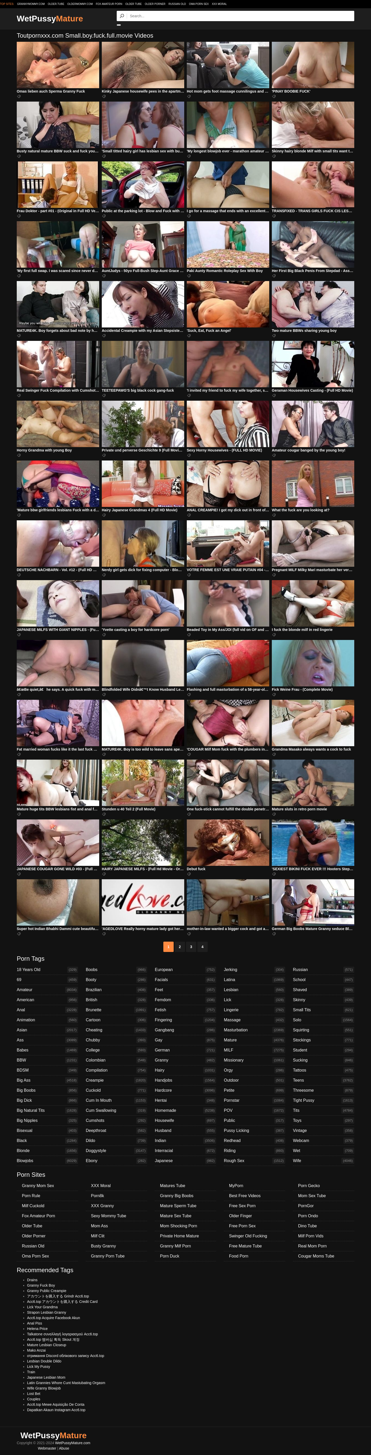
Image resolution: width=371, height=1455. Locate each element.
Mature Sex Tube (175, 1216)
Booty (116, 980)
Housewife (185, 1120)
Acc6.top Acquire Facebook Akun (53, 1318)
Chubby (116, 1040)
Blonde (47, 1151)
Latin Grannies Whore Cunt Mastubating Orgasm (66, 1383)
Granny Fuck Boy (41, 1285)
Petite (254, 1090)
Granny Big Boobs (176, 1196)
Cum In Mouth (116, 1100)
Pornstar (254, 1100)
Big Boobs (47, 1090)
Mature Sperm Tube (178, 1206)
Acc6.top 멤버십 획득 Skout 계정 (53, 1339)
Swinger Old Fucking (248, 1236)
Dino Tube (307, 1226)
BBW (47, 1060)
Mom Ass (99, 1226)
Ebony (116, 1161)
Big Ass (47, 1080)
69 (47, 980)
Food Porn (238, 1256)
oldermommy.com (80, 4)
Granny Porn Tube (108, 1256)
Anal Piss (34, 1323)
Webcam (323, 1141)
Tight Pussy (323, 1100)
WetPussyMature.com (72, 1443)
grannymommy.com (31, 4)
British (116, 1000)
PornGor (306, 1206)
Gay (185, 1040)
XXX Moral (219, 4)
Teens (323, 1080)
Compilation (116, 1070)
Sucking (323, 1060)
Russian (323, 970)
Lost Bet (33, 1394)
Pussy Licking (254, 1131)
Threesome (323, 1090)
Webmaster (47, 1448)
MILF (254, 1050)
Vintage (323, 1131)
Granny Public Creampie (46, 1291)
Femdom (185, 1000)
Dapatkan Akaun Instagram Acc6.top (56, 1410)
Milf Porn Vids (310, 1236)
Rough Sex (254, 1161)
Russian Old (177, 4)
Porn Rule (31, 1196)
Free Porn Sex (242, 1226)
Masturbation (254, 1030)
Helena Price (37, 1329)
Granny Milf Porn (175, 1246)
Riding (254, 1151)
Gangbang (185, 1030)
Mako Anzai (36, 1350)
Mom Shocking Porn (178, 1226)
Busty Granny (103, 1246)
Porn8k (97, 1196)
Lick (254, 1000)
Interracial (185, 1151)
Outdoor (254, 1080)
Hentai (185, 1100)
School (323, 980)
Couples (33, 1399)
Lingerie (254, 1010)
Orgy (254, 1070)
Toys (323, 1120)
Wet (323, 1151)
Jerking (254, 970)
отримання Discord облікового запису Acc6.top (65, 1356)
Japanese (185, 1161)
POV (254, 1110)
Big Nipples (47, 1120)
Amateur (47, 990)
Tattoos (323, 1070)
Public (254, 1120)
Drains (32, 1280)
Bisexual (47, 1131)
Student (323, 1050)
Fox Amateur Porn (109, 4)
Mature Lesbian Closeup (46, 1345)
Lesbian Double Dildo (44, 1361)
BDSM (47, 1070)
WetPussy (50, 18)
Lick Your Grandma (42, 1307)
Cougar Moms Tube (316, 1256)
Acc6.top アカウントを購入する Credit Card (62, 1302)
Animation (47, 1020)
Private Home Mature (179, 1236)
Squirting (323, 1030)
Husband (185, 1131)
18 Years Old (47, 970)
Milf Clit (97, 1236)
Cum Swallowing (116, 1110)
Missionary (254, 1060)
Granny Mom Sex (38, 1185)
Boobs (116, 970)
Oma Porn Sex (199, 4)
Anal (47, 1010)
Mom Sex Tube (312, 1196)
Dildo (116, 1141)
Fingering (185, 1020)
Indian (185, 1141)
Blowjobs (47, 1161)
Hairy (185, 1070)
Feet (185, 990)
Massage (254, 1020)
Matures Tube (172, 1185)
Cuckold (116, 1090)
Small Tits (323, 1010)
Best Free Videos (244, 1196)
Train (31, 1372)
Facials (185, 980)
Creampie (116, 1080)
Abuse (64, 1448)
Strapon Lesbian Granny (46, 1312)
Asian (47, 1030)
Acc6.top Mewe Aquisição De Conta (56, 1404)
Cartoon (116, 1020)
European (185, 970)
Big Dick (47, 1100)
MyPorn (236, 1185)
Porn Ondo (308, 1216)
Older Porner (155, 4)
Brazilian (116, 990)
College (116, 1050)
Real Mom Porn (312, 1246)
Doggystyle (116, 1151)
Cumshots (116, 1120)
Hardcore (185, 1090)
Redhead (254, 1141)
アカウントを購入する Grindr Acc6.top (58, 1296)
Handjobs (185, 1080)
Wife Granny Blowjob (44, 1388)
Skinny (323, 1000)
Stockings (323, 1040)
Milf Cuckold (33, 1206)
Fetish (185, 1010)
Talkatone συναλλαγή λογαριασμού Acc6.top (62, 1334)
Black (47, 1141)
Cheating (116, 1030)
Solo (323, 1020)
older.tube (56, 4)
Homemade (185, 1110)
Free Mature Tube (245, 1246)
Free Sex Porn (242, 1206)
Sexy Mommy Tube (108, 1216)
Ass (47, 1040)
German (185, 1050)
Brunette (116, 1010)
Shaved (323, 990)
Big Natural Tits (47, 1110)
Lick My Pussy (38, 1366)
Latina (254, 980)
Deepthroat (116, 1131)
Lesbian (254, 990)
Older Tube (133, 4)
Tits (323, 1110)
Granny (185, 1060)
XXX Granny (102, 1206)
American (47, 1000)
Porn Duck (169, 1256)
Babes (47, 1050)
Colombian (116, 1060)
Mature (254, 1040)
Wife (323, 1161)
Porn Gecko (309, 1185)
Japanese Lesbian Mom (46, 1377)
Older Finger (240, 1216)
